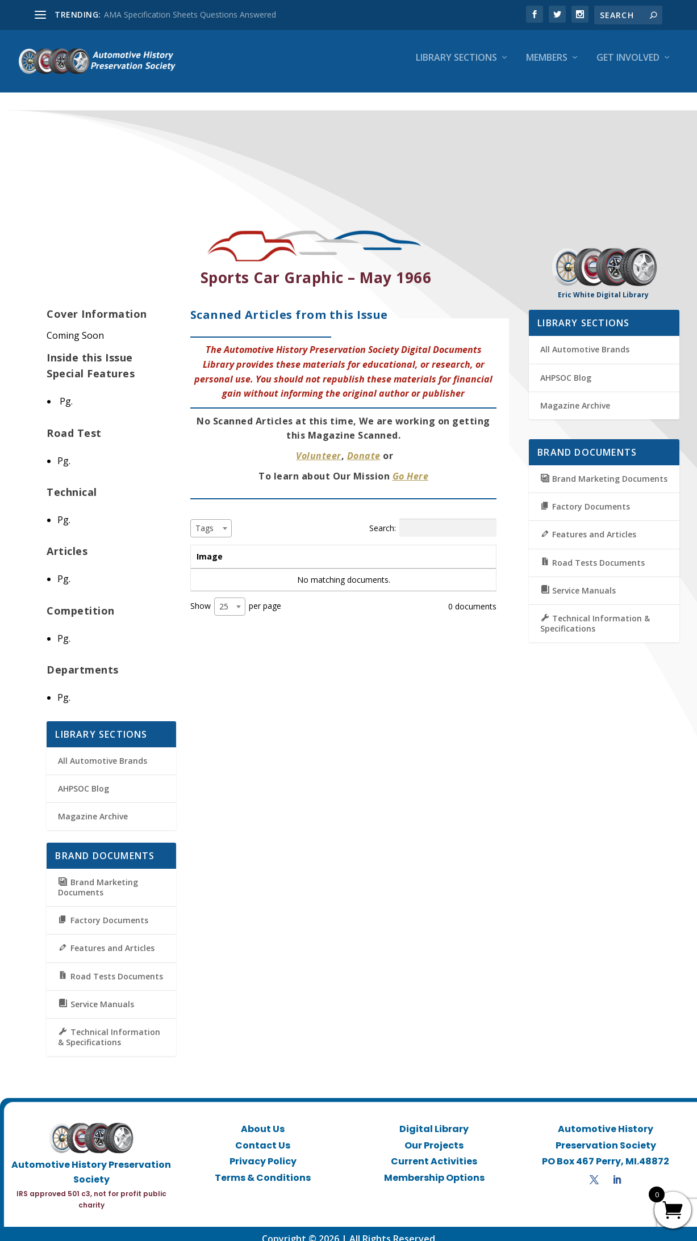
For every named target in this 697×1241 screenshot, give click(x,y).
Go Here (411, 466)
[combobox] (211, 518)
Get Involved (628, 66)
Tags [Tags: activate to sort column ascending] (425, 546)
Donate (364, 446)
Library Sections (456, 66)
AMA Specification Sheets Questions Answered (190, 14)
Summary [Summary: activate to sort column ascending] (337, 546)
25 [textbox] (223, 596)
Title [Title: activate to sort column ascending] (262, 546)
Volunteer (318, 446)
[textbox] (208, 517)
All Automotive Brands (102, 750)
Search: (432, 517)
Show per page (235, 597)
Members (546, 66)
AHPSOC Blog (83, 778)
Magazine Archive (93, 806)
